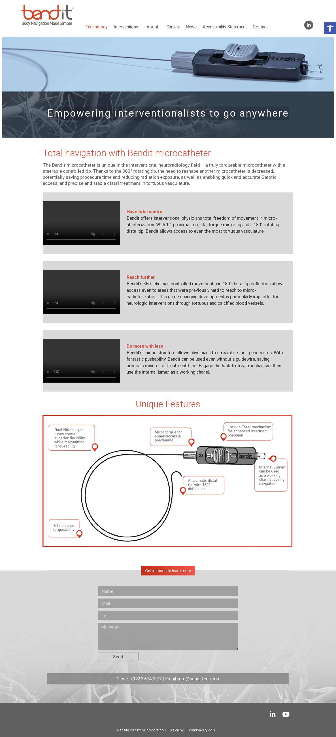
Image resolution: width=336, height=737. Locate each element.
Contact (260, 27)
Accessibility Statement (225, 27)
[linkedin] (308, 25)
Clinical (173, 27)
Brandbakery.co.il (201, 730)
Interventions (127, 27)
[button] (330, 28)
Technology (96, 27)
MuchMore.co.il (154, 730)
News (191, 27)
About (153, 27)
